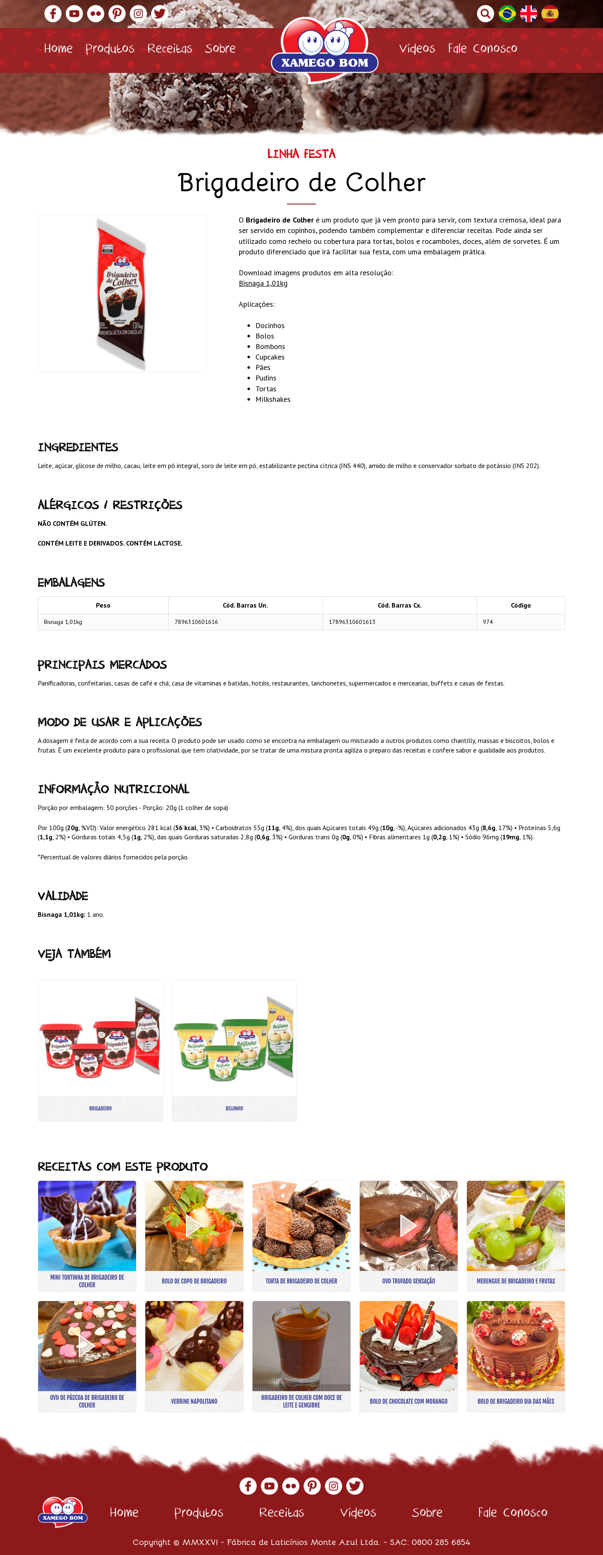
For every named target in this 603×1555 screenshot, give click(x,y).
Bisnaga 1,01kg (263, 283)
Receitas (170, 50)
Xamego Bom (325, 50)
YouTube (74, 13)
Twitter (159, 13)
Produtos (110, 50)
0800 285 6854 (441, 1541)
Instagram (138, 13)
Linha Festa (301, 156)
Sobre (220, 50)
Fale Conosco (483, 50)
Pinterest (117, 13)
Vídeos (417, 50)
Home (58, 50)
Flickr (95, 13)
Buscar (485, 13)
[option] (122, 293)
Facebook (53, 13)
